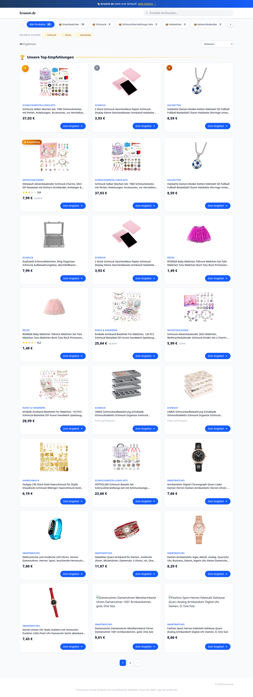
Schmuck (50, 35)
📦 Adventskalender (208, 24)
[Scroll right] (230, 24)
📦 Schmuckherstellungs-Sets (138, 24)
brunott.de (28, 13)
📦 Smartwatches (72, 24)
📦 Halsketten (176, 24)
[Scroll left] (22, 24)
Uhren (66, 35)
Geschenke (84, 35)
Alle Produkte (41, 24)
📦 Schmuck (102, 24)
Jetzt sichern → (147, 3)
